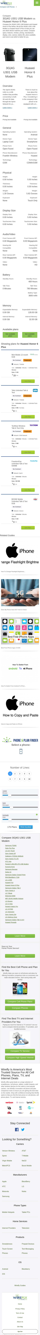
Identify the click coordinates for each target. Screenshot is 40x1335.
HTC (4, 1186)
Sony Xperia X (10, 890)
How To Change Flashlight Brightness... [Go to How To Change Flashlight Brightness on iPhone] (13, 571)
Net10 (24, 1161)
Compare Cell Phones (7, 7)
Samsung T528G (11, 845)
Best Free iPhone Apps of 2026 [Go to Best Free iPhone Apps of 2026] (10, 648)
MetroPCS (6, 1166)
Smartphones (7, 1244)
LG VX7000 (9, 909)
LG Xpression (9, 912)
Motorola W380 (10, 896)
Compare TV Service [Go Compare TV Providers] (20, 1051)
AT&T (24, 1151)
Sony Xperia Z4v (10, 914)
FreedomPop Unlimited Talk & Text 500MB (19, 464)
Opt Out (20, 1331)
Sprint (4, 1156)
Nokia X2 (8, 872)
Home (20, 1304)
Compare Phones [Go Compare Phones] (20, 1008)
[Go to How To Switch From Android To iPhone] (20, 669)
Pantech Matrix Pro (11, 906)
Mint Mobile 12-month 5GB (20, 356)
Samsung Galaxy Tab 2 (13, 888)
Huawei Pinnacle (10, 922)
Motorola (5, 1191)
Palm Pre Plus (10, 848)
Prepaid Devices (28, 1244)
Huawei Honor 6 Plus (12, 885)
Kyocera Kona (10, 867)
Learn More (20, 936)
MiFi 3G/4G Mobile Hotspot (14, 898)
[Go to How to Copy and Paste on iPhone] (20, 707)
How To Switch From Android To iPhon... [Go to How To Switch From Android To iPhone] (13, 686)
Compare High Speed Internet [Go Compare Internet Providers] (20, 1057)
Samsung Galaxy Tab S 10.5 (14, 920)
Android (5, 1269)
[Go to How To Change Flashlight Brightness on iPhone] (20, 554)
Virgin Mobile (7, 1161)
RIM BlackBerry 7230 (12, 877)
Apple (4, 1181)
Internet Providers (9, 1228)
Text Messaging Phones (28, 1251)
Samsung (5, 1196)
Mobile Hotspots (8, 1212)
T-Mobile (25, 1156)
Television (25, 1228)
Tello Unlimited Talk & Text (20, 391)
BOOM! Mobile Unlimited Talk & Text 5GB (19, 501)
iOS (3, 1274)
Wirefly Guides (19, 1285)
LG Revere (8, 901)
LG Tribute (8, 893)
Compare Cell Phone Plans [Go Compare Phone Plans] (20, 1001)
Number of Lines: (20, 767)
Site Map (20, 1326)
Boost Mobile (27, 1166)
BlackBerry (26, 1181)
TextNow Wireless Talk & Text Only (18, 427)
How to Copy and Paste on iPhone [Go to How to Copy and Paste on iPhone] (11, 724)
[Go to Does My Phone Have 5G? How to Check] (20, 592)
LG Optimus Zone (11, 917)
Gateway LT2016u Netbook (14, 856)
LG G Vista (8, 904)
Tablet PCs (26, 1212)
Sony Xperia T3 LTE (12, 859)
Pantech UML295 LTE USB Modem (17, 864)
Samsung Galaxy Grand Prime (15, 875)
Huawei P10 (9, 882)
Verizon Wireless (8, 1151)
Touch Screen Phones (7, 1251)
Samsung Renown (11, 869)
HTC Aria (8, 861)
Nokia (24, 1191)
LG (23, 1186)
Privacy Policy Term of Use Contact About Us (20, 1315)
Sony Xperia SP (10, 853)
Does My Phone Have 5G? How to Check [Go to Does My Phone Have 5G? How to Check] (14, 609)
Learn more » (7, 108)
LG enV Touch (10, 851)
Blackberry (26, 1269)
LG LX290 (8, 880)
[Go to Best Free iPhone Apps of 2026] (20, 630)
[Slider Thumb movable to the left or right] (9, 796)
